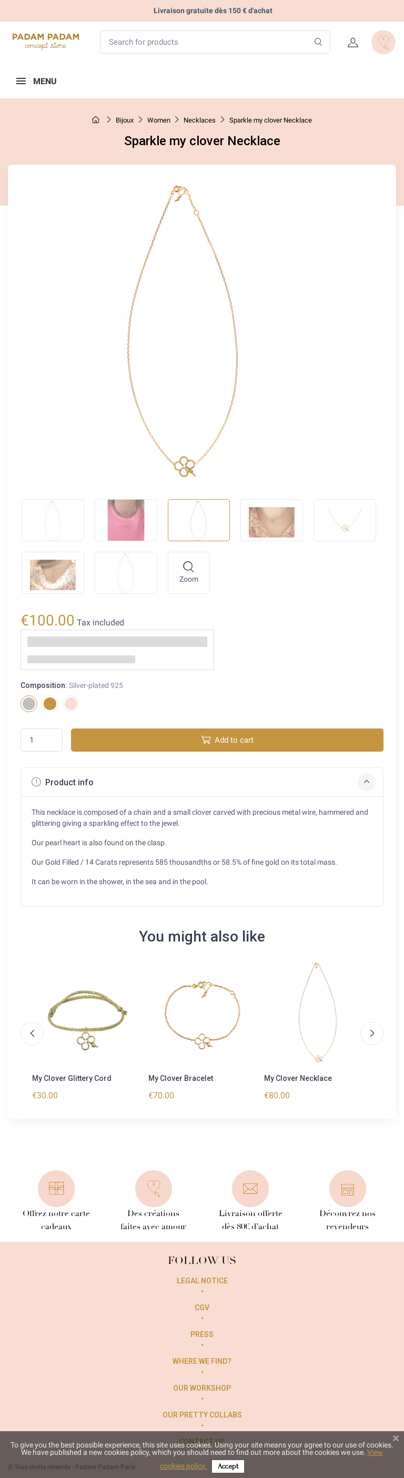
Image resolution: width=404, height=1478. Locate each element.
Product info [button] (204, 782)
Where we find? (202, 1361)
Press (202, 1334)
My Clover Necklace (298, 1078)
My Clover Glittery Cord (72, 1078)
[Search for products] (215, 42)
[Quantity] (42, 740)
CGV (202, 1307)
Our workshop (202, 1388)
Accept (228, 1466)
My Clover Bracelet (180, 1078)
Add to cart (227, 739)
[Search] (318, 42)
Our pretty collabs (202, 1415)
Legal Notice (202, 1281)
